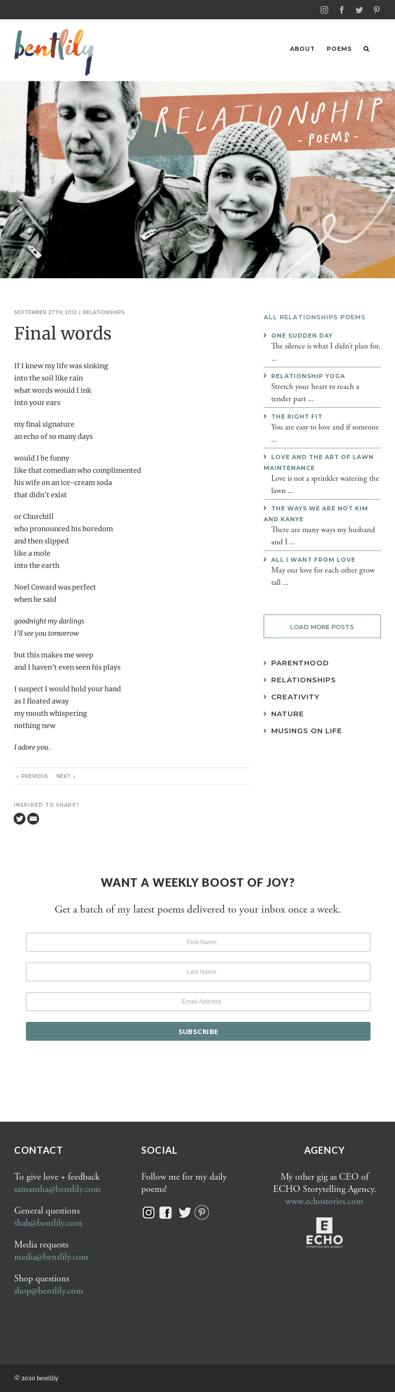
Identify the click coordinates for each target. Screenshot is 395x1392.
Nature (287, 713)
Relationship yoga (308, 375)
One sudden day (302, 335)
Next (63, 776)
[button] (366, 48)
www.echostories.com (324, 1201)
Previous (34, 776)
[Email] (33, 818)
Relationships (104, 312)
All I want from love (313, 559)
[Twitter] (19, 818)
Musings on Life (306, 730)
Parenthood (300, 662)
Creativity (295, 696)
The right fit (296, 416)
